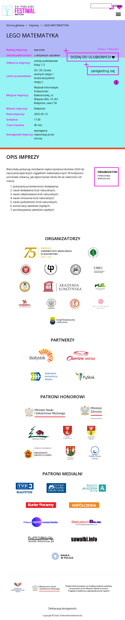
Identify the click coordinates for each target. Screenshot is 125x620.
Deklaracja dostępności (62, 608)
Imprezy (34, 25)
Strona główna (15, 25)
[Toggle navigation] (118, 14)
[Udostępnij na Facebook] (116, 82)
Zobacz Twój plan (108, 49)
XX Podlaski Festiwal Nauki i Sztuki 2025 (18, 10)
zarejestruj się (103, 70)
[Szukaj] (101, 6)
